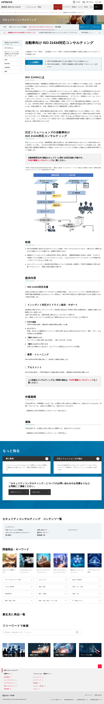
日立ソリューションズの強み (18, 27)
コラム (91, 7)
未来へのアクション (10, 686)
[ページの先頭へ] (100, 666)
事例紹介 (74, 7)
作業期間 (7, 67)
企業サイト (7, 673)
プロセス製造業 (9, 586)
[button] (99, 32)
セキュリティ (43, 579)
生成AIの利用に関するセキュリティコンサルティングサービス (58, 32)
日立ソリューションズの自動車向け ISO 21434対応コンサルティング (11, 53)
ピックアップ (66, 7)
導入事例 (58, 27)
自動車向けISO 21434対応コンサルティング (21, 32)
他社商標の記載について (96, 699)
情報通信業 (8, 593)
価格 (5, 71)
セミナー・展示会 (83, 7)
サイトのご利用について (56, 699)
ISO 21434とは (8, 48)
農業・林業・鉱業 (10, 600)
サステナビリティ (9, 683)
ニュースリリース (9, 680)
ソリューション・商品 (33, 7)
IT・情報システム (77, 600)
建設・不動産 (43, 593)
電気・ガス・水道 (77, 586)
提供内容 (7, 63)
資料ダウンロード (85, 27)
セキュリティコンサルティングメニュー (52, 12)
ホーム (2, 12)
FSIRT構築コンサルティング (90, 32)
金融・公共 (75, 593)
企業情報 (6, 677)
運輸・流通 (42, 586)
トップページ (9, 527)
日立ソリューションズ (10, 670)
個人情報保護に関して (69, 699)
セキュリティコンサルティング (34, 12)
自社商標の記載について (82, 699)
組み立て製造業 (77, 579)
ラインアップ (58, 7)
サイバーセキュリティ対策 (13, 579)
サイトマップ (72, 530)
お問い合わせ (96, 27)
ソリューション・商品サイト (41, 673)
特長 (5, 59)
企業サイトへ (98, 7)
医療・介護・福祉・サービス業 (48, 600)
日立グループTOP (8, 695)
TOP (4, 27)
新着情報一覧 (41, 535)
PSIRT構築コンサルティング (40, 160)
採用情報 (6, 689)
